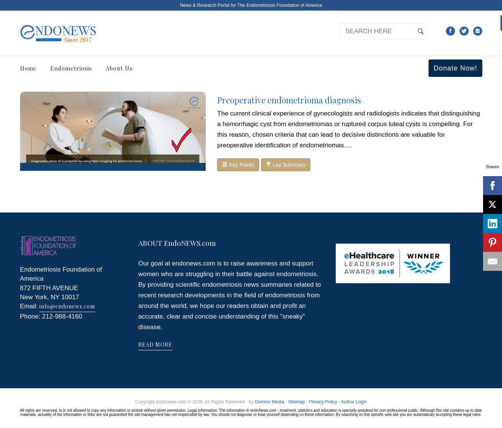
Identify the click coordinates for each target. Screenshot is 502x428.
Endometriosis (71, 68)
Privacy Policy (323, 402)
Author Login (354, 402)
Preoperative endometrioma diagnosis (289, 100)
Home (28, 68)
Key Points (238, 165)
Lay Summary (285, 165)
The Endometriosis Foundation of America (279, 5)
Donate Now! (455, 68)
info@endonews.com (67, 306)
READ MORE (155, 344)
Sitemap (296, 402)
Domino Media (269, 402)
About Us (119, 68)
